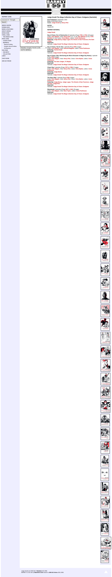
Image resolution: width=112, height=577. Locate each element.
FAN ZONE (5, 50)
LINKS (3, 55)
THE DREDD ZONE (8, 36)
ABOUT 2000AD (6, 31)
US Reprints (7, 48)
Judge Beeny (58, 39)
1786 (52, 57)
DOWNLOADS (6, 27)
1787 (66, 67)
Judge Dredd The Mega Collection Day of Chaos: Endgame (71, 44)
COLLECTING (7, 54)
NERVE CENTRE (6, 25)
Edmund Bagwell (69, 48)
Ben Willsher (82, 36)
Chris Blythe (65, 38)
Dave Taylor (67, 91)
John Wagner (55, 36)
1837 (66, 89)
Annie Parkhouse (80, 38)
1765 (80, 35)
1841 (71, 89)
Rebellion (39, 571)
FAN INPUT (6, 52)
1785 (74, 47)
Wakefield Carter (38, 572)
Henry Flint (65, 22)
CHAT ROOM (5, 58)
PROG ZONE (5, 38)
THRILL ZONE (6, 35)
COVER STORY (7, 40)
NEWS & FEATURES (7, 29)
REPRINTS (6, 42)
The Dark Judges (59, 61)
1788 (71, 67)
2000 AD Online (53, 572)
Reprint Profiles (8, 44)
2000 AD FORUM (6, 61)
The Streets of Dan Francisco (79, 39)
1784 (85, 35)
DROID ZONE (5, 33)
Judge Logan (66, 39)
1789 (67, 77)
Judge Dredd (56, 22)
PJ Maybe (68, 61)
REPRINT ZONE (6, 17)
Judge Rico (56, 83)
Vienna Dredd (58, 50)
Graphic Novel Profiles (10, 46)
